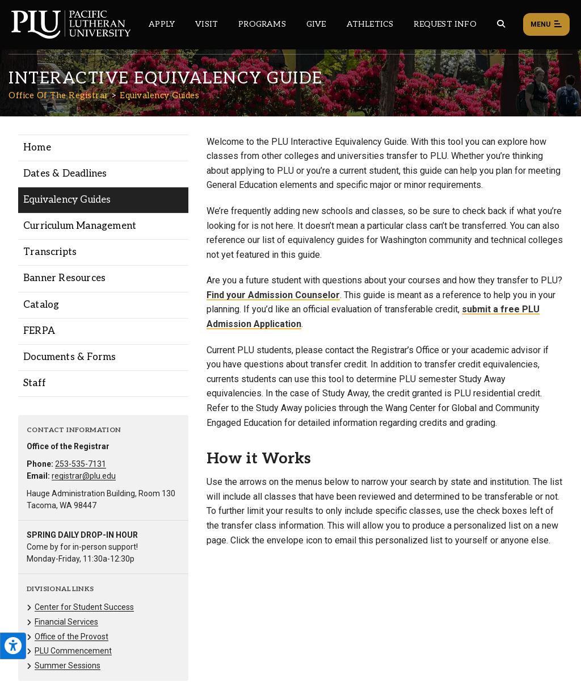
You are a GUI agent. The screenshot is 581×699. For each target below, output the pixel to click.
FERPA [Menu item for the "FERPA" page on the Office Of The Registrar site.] (39, 331)
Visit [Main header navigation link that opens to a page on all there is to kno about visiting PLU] (206, 24)
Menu (546, 25)
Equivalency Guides (159, 95)
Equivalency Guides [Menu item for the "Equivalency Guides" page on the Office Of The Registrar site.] (67, 200)
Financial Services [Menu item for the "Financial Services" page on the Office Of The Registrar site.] (66, 621)
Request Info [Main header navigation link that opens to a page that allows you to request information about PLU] (445, 24)
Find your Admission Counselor (273, 295)
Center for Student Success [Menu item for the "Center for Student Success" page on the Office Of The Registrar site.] (84, 607)
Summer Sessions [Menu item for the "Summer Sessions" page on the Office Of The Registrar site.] (67, 665)
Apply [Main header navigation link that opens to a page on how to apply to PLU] (162, 24)
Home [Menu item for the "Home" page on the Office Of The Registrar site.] (37, 147)
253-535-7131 (80, 463)
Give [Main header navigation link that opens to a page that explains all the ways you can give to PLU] (316, 24)
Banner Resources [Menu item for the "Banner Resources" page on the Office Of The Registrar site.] (64, 278)
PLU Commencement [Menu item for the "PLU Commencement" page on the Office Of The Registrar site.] (73, 650)
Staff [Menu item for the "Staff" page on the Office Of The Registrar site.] (34, 383)
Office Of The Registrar (59, 95)
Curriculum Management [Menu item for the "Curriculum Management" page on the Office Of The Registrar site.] (79, 226)
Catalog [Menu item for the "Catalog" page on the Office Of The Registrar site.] (41, 305)
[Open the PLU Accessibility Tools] (13, 646)
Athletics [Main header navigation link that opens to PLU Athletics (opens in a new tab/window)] (370, 24)
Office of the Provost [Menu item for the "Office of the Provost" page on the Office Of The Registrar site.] (71, 636)
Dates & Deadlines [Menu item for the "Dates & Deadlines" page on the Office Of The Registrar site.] (65, 173)
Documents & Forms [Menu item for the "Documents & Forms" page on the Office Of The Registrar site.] (69, 357)
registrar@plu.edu (84, 475)
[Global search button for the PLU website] (501, 24)
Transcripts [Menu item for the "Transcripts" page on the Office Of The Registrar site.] (50, 252)
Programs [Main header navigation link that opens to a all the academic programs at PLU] (262, 24)
